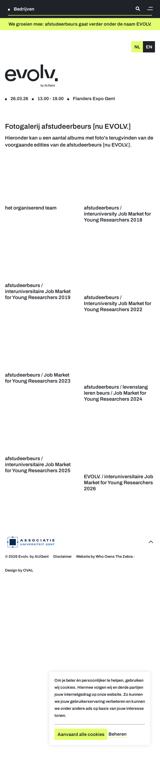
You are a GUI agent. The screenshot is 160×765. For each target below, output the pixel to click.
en (149, 46)
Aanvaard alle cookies (81, 734)
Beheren (118, 734)
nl (137, 46)
